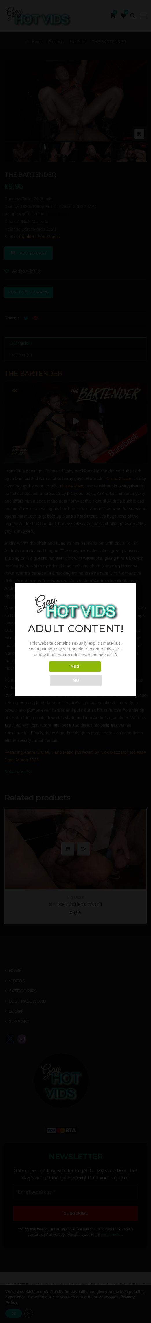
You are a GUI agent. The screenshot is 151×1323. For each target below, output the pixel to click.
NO (101, 673)
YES (49, 673)
